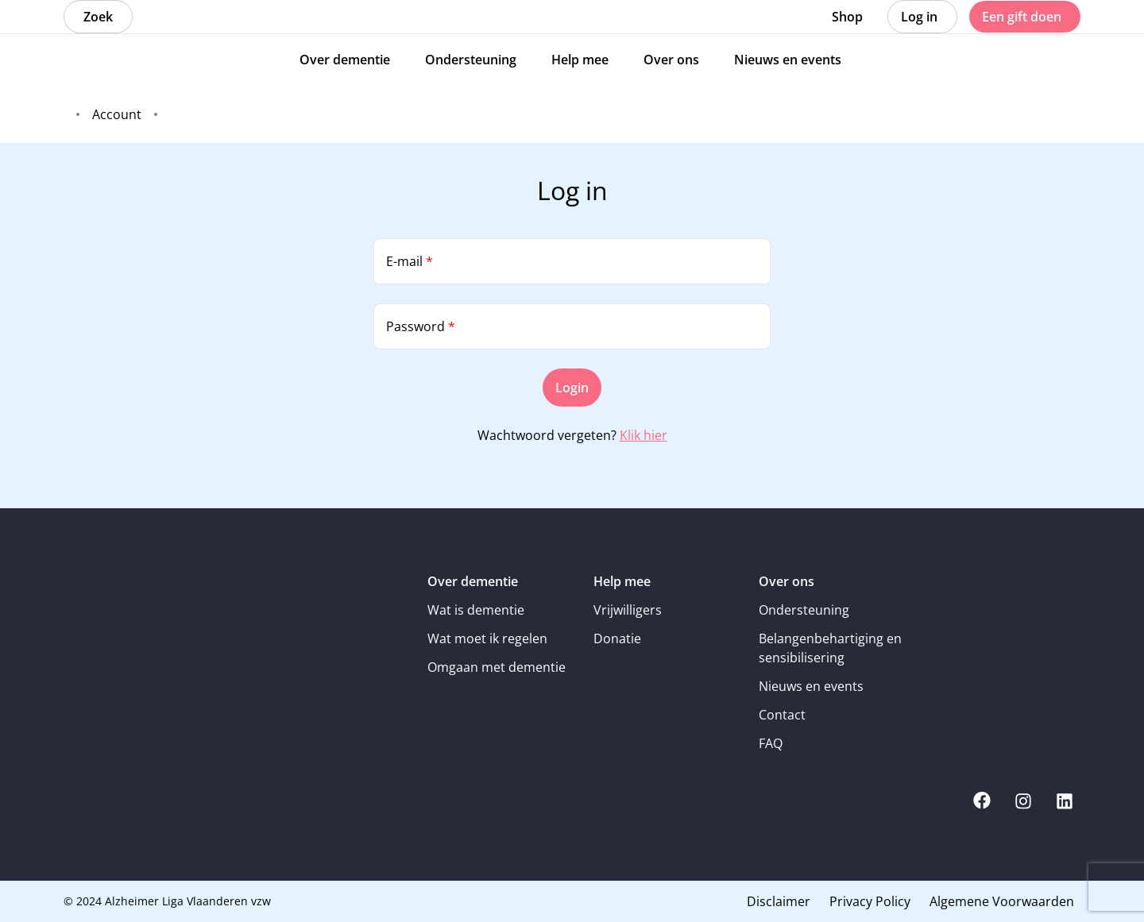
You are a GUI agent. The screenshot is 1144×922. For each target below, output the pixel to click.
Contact (782, 714)
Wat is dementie (475, 610)
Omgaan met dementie (496, 667)
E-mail (409, 261)
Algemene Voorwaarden (1002, 901)
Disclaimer (778, 901)
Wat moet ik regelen (487, 638)
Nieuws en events (811, 686)
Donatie (617, 638)
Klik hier (643, 435)
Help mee (622, 581)
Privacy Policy (869, 901)
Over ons (786, 581)
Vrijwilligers (627, 610)
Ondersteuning (804, 610)
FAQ (771, 743)
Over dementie (472, 581)
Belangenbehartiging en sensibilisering (830, 648)
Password (420, 326)
